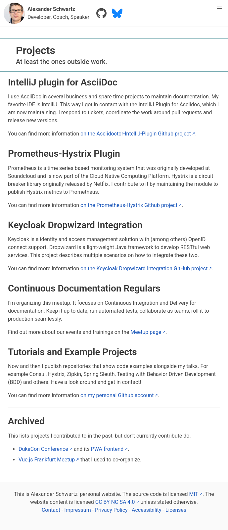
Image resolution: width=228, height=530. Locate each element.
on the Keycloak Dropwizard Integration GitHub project (143, 268)
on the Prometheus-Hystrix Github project (128, 205)
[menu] (219, 8)
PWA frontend (107, 449)
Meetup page (145, 332)
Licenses (175, 510)
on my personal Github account (117, 395)
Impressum (78, 510)
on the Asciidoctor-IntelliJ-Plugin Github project (135, 134)
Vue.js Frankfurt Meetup (47, 459)
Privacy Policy (112, 510)
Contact (52, 510)
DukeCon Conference (43, 449)
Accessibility (147, 510)
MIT (193, 494)
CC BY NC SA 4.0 (115, 502)
